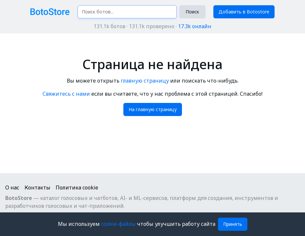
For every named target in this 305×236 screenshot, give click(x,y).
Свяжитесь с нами (66, 93)
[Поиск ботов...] (127, 12)
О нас (12, 187)
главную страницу (145, 80)
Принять (232, 224)
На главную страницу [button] (153, 109)
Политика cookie (77, 187)
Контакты (37, 187)
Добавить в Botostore (244, 12)
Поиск (192, 12)
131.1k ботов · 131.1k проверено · (152, 26)
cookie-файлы (119, 223)
